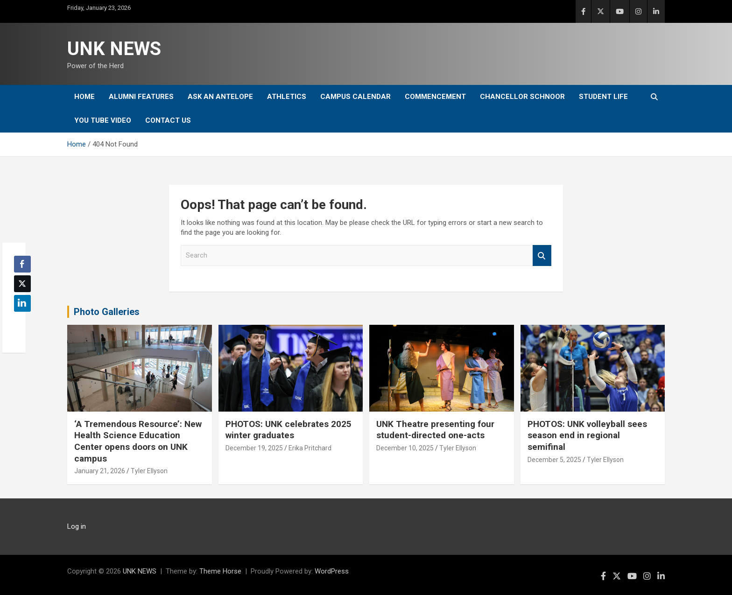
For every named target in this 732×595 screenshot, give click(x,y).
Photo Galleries (107, 311)
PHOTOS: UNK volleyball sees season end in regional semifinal (587, 435)
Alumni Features (141, 96)
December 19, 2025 (254, 448)
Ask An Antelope (220, 96)
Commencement (435, 96)
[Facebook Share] (22, 264)
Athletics (286, 96)
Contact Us (168, 120)
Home (84, 96)
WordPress (332, 571)
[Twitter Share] (22, 283)
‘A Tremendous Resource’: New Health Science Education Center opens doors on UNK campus (138, 441)
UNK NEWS (114, 49)
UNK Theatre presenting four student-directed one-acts (435, 430)
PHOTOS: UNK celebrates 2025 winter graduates (288, 430)
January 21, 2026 (99, 471)
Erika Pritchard (310, 448)
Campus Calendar (355, 96)
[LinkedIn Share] (22, 303)
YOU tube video (102, 120)
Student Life (603, 96)
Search (542, 255)
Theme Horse (220, 571)
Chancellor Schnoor (522, 96)
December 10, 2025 (405, 448)
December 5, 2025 (554, 459)
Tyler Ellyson (149, 471)
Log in (76, 526)
